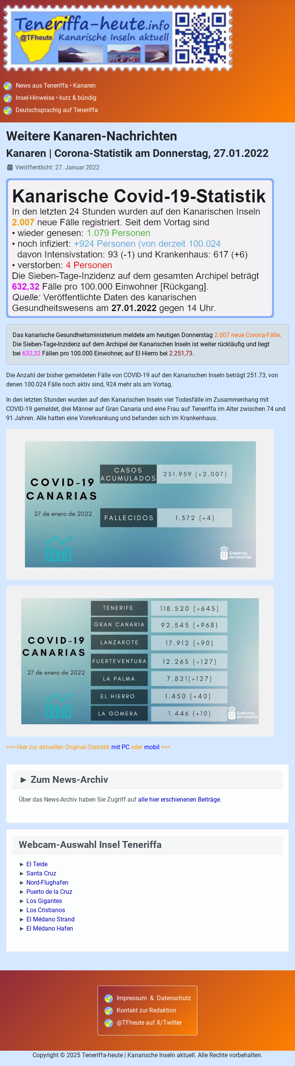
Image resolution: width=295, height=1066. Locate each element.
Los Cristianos (45, 910)
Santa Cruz (41, 873)
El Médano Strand (50, 919)
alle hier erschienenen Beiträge (179, 799)
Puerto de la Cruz (49, 891)
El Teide (36, 864)
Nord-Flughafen (47, 882)
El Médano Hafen (49, 928)
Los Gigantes (44, 901)
